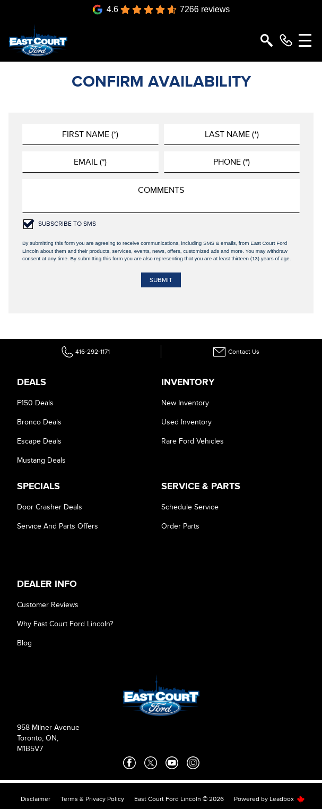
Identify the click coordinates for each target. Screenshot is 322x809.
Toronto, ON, (37, 738)
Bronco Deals (39, 422)
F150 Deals (35, 402)
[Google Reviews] (161, 9)
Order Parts (180, 526)
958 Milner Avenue (48, 727)
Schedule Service (190, 507)
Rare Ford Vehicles (192, 441)
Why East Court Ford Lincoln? (65, 623)
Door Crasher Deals (49, 507)
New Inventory (185, 402)
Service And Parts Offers (57, 526)
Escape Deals (39, 441)
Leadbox (287, 799)
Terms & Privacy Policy (92, 799)
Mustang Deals (41, 460)
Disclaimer (35, 799)
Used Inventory (186, 422)
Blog (24, 643)
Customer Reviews (48, 604)
